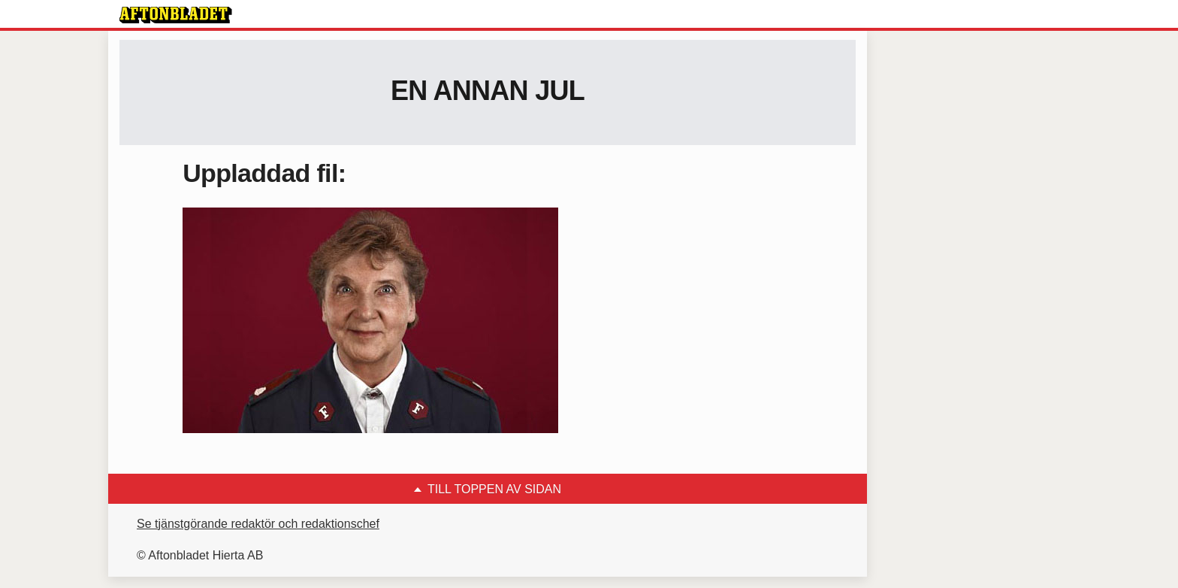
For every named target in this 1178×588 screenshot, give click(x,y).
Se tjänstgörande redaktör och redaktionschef (258, 523)
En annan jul (487, 90)
